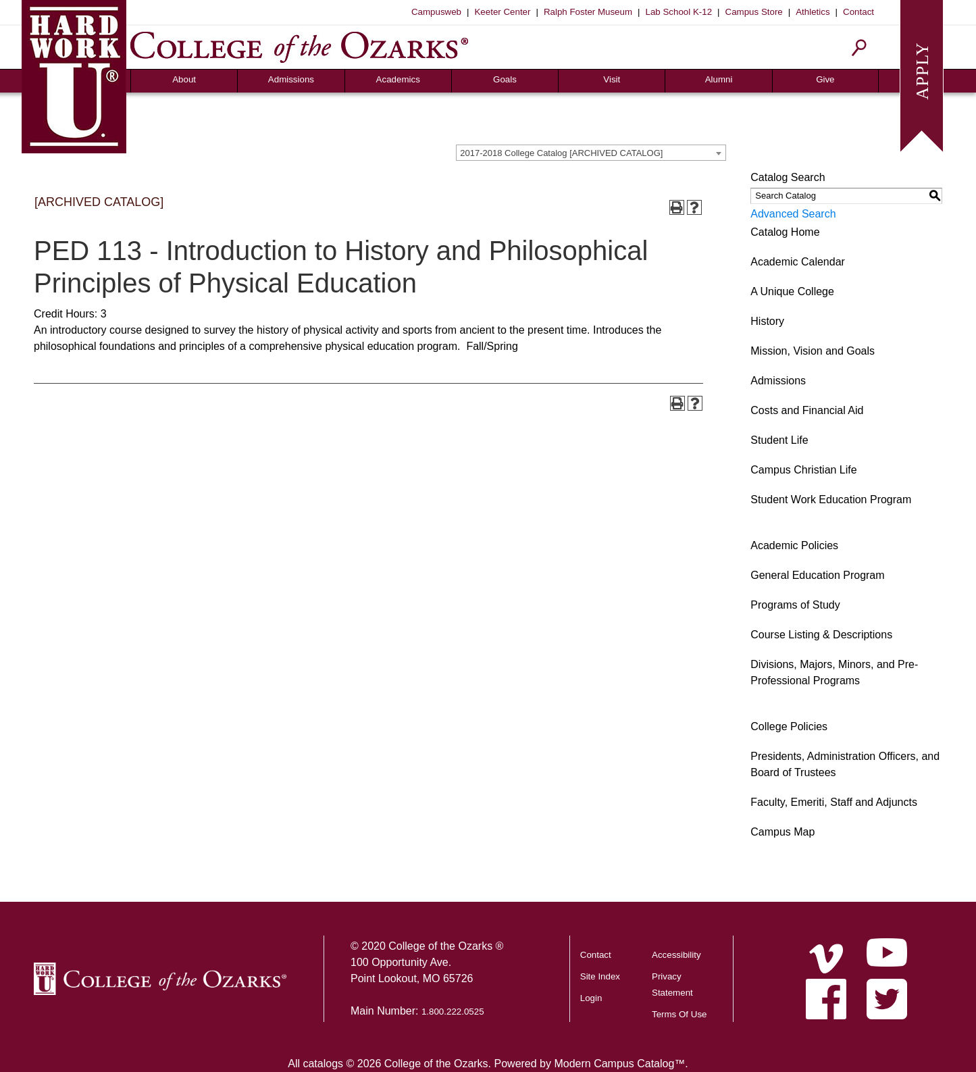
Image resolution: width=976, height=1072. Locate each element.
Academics (398, 79)
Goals (505, 79)
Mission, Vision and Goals (812, 351)
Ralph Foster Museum (588, 12)
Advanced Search (793, 214)
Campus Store (754, 12)
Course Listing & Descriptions (821, 634)
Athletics (812, 12)
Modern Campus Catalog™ (619, 1063)
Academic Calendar (797, 261)
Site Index (600, 976)
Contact (858, 12)
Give (825, 79)
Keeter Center (502, 12)
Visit (611, 79)
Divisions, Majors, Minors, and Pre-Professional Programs (834, 672)
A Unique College (792, 291)
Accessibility (676, 955)
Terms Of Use (679, 1014)
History (767, 321)
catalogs (323, 1063)
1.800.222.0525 (452, 1011)
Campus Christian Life (803, 470)
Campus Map (782, 832)
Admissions (291, 79)
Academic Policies (794, 545)
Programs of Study (795, 605)
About (184, 79)
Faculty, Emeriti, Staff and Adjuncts (833, 802)
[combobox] (591, 153)
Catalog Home (784, 232)
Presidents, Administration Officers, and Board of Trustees (845, 764)
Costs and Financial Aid (806, 410)
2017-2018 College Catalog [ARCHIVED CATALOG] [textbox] (561, 153)
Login (591, 998)
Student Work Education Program (830, 499)
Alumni (719, 79)
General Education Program (817, 575)
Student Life (779, 440)
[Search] (859, 47)
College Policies (788, 726)
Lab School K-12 (679, 12)
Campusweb (436, 12)
